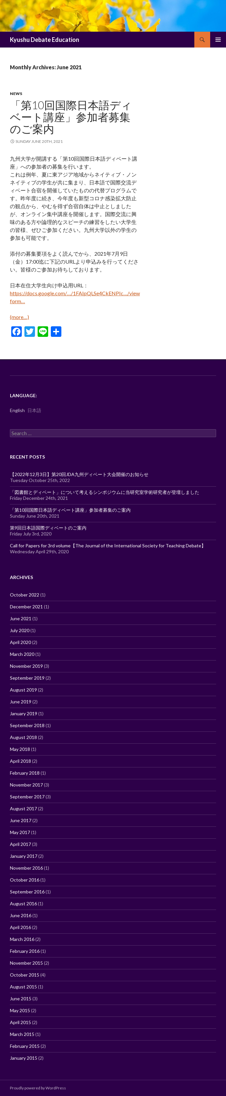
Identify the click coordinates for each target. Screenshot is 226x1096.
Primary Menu (218, 40)
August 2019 (23, 690)
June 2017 (20, 820)
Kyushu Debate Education (44, 39)
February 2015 (25, 1046)
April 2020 (20, 642)
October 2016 (24, 880)
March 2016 (22, 939)
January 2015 (23, 1058)
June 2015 (20, 998)
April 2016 (20, 927)
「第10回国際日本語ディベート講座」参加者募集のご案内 (71, 116)
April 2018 (20, 761)
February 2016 (25, 951)
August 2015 (23, 986)
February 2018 (25, 773)
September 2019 (27, 678)
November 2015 (26, 963)
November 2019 (26, 666)
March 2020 (22, 654)
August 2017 (23, 808)
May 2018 (20, 749)
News (16, 93)
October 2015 (24, 975)
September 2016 (27, 891)
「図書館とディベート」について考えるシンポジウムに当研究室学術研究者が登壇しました (104, 492)
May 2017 (20, 832)
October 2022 (24, 594)
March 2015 (22, 1034)
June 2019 (20, 701)
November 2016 (26, 868)
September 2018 (27, 725)
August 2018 (23, 737)
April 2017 (20, 844)
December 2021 (26, 606)
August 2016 (23, 903)
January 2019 (23, 713)
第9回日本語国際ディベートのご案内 (48, 528)
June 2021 (20, 618)
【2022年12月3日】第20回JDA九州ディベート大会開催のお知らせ (79, 474)
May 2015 (20, 1010)
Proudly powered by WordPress (38, 1087)
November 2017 (26, 785)
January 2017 (23, 856)
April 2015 (20, 1022)
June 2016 (20, 915)
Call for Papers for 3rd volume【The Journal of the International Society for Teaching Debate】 (108, 545)
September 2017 (27, 796)
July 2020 (19, 630)
